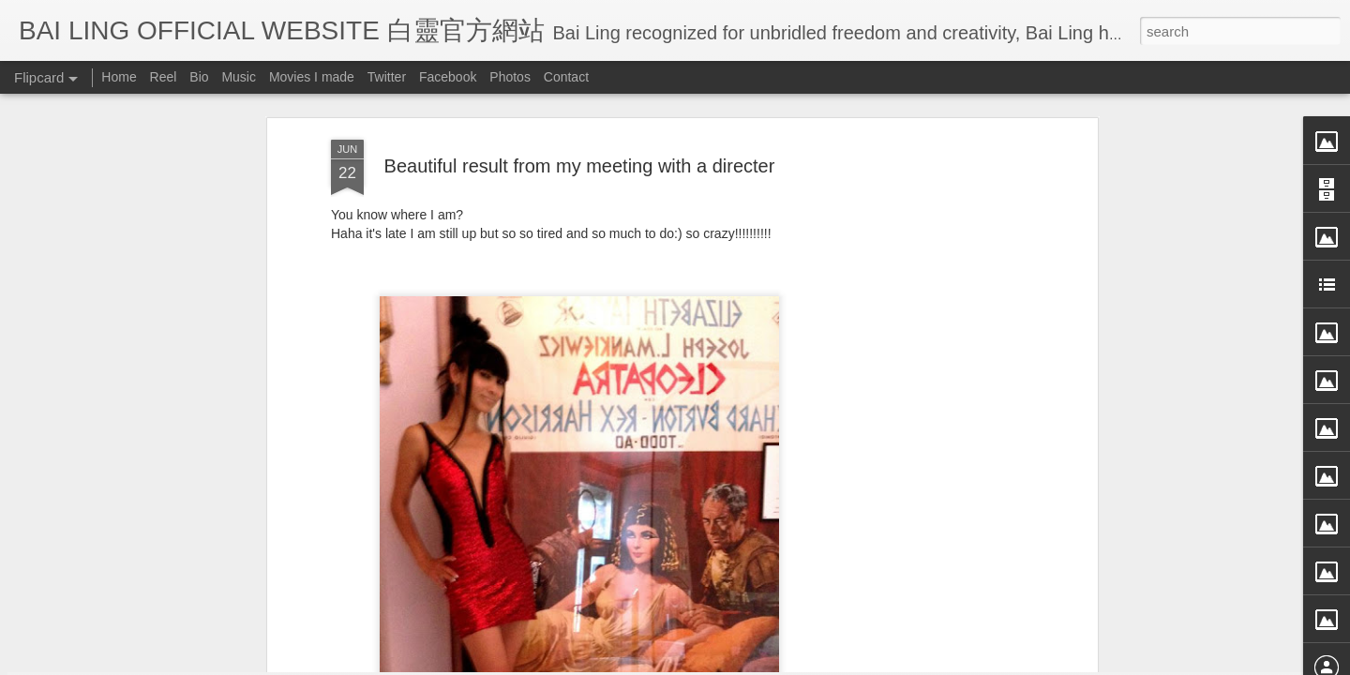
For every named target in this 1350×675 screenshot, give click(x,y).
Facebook (447, 76)
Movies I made (311, 76)
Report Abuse (846, 662)
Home (118, 76)
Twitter (387, 76)
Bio (198, 76)
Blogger (790, 662)
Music (238, 76)
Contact (566, 76)
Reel (163, 76)
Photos (510, 76)
